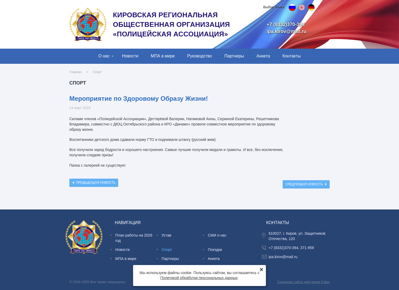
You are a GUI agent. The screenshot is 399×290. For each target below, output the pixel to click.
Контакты (291, 56)
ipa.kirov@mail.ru (287, 31)
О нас (104, 56)
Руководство (199, 56)
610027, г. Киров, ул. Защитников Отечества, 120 (297, 236)
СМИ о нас (217, 235)
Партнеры (234, 56)
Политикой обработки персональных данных (199, 278)
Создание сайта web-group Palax (303, 282)
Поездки (215, 249)
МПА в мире (163, 56)
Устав (166, 235)
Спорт (97, 72)
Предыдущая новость (96, 182)
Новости (130, 56)
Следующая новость (304, 184)
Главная (75, 72)
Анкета (263, 56)
